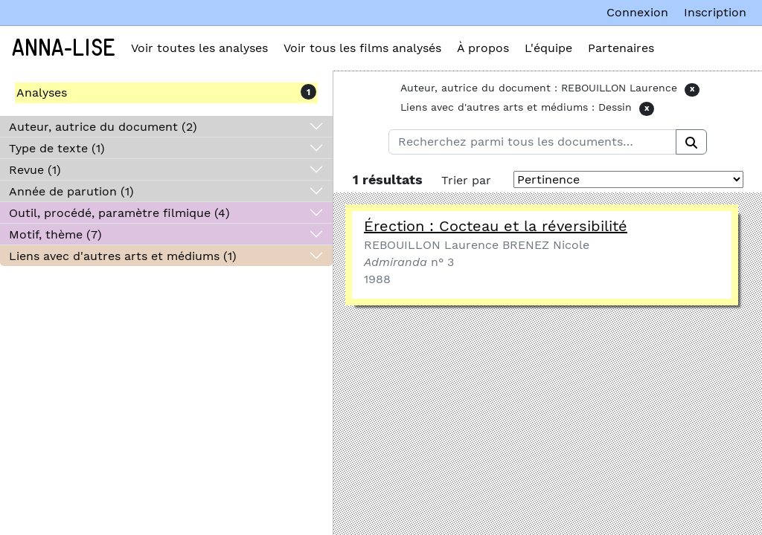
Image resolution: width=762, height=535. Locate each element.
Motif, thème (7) (55, 234)
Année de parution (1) (71, 191)
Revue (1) (35, 170)
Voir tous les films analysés (362, 48)
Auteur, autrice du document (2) (103, 127)
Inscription (715, 12)
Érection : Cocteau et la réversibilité (495, 226)
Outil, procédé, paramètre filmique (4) (119, 213)
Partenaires (621, 48)
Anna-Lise (63, 48)
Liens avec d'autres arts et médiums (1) (123, 256)
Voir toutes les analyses (199, 48)
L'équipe (548, 48)
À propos (483, 48)
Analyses (41, 92)
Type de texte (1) (57, 148)
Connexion (637, 12)
